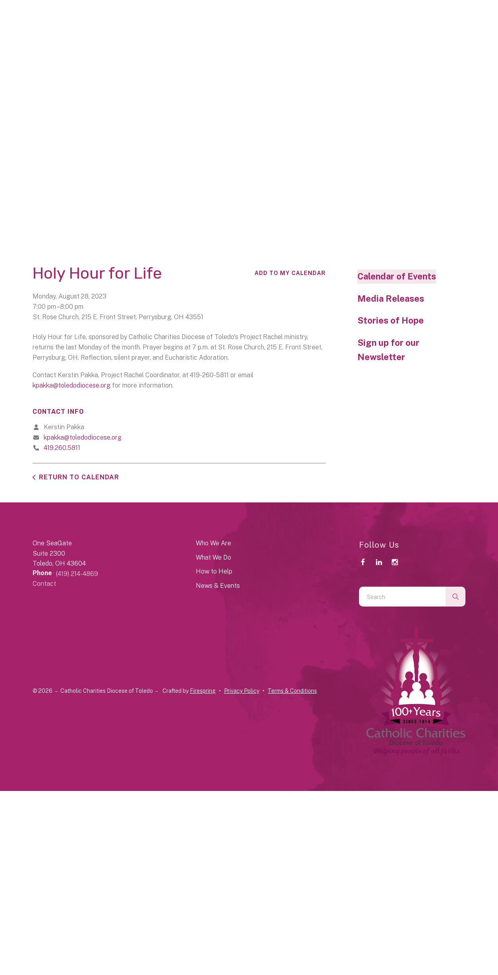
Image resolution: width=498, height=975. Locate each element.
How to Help (214, 571)
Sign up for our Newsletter (388, 349)
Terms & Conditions (292, 691)
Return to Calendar (79, 477)
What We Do (213, 557)
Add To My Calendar (290, 273)
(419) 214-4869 (77, 574)
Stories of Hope (390, 320)
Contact (44, 583)
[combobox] (402, 597)
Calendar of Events (396, 276)
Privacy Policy (241, 691)
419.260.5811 (62, 448)
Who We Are (213, 543)
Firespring (203, 691)
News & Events (218, 585)
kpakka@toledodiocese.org (71, 385)
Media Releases (390, 298)
